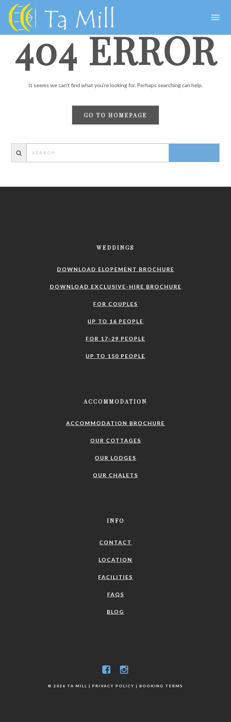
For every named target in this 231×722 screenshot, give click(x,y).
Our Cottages (115, 440)
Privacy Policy (113, 686)
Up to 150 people (115, 356)
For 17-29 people (115, 338)
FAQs (115, 594)
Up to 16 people (115, 321)
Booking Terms (161, 686)
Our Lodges (115, 458)
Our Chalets (115, 475)
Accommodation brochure (115, 423)
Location (115, 559)
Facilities (115, 577)
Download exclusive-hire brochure (116, 286)
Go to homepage (115, 115)
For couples (115, 304)
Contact (115, 542)
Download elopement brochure (115, 269)
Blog (115, 611)
